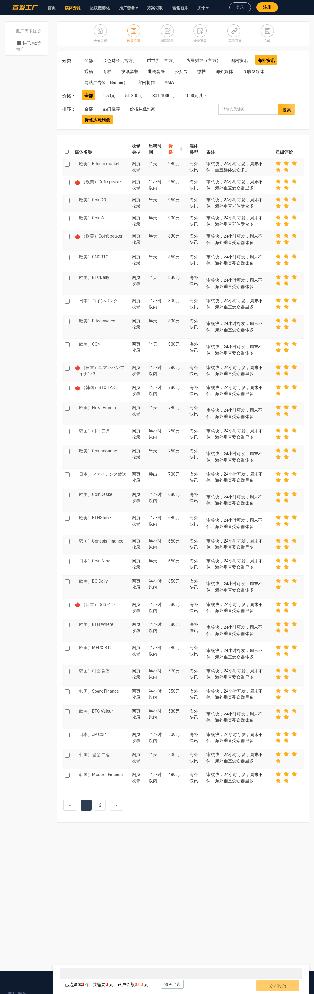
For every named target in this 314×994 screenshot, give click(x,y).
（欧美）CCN (88, 344)
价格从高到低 (97, 119)
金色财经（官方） (120, 60)
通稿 (88, 71)
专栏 (107, 71)
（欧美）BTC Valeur (94, 711)
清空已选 (172, 984)
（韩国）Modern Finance (99, 774)
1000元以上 (196, 95)
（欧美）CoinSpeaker (102, 236)
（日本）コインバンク (96, 300)
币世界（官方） (162, 60)
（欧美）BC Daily (91, 581)
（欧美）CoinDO (90, 199)
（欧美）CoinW (90, 217)
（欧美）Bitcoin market (97, 163)
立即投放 (277, 986)
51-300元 (134, 95)
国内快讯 (239, 60)
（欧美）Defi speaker (101, 181)
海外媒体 (224, 71)
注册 (267, 7)
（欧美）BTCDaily (92, 277)
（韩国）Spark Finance (97, 691)
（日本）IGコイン (98, 604)
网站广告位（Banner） (106, 82)
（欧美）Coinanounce (96, 450)
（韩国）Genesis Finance (99, 541)
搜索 (286, 109)
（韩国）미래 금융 (92, 430)
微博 (201, 71)
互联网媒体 (253, 71)
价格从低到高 (142, 108)
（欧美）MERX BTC (94, 647)
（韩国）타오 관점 (92, 670)
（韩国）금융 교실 (92, 754)
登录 (240, 7)
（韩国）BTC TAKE (99, 387)
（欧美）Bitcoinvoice (95, 320)
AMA (169, 82)
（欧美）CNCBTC (92, 256)
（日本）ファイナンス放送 (100, 474)
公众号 (181, 71)
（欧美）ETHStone (93, 517)
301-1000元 (163, 95)
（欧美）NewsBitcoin (95, 407)
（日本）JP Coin (91, 734)
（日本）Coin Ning (93, 560)
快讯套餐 (129, 71)
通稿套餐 (156, 71)
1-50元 (109, 95)
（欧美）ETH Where (94, 624)
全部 (88, 60)
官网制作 (146, 82)
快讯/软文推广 (29, 46)
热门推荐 (111, 108)
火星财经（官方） (203, 60)
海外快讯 (266, 60)
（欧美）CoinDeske (93, 494)
